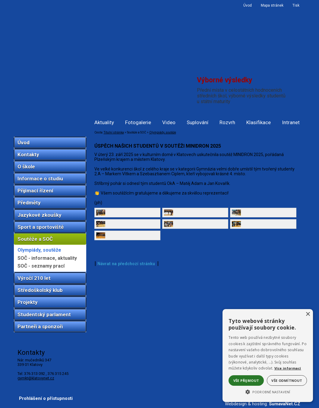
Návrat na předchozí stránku (126, 370)
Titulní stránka (114, 132)
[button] (268, 391)
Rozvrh (227, 122)
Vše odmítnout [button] (286, 380)
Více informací (287, 368)
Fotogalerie (138, 122)
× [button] (307, 314)
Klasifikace (258, 122)
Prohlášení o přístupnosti (46, 398)
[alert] (268, 355)
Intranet (291, 122)
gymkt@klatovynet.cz (35, 378)
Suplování (197, 122)
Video (168, 122)
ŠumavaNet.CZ (284, 403)
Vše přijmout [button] (246, 380)
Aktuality (104, 122)
